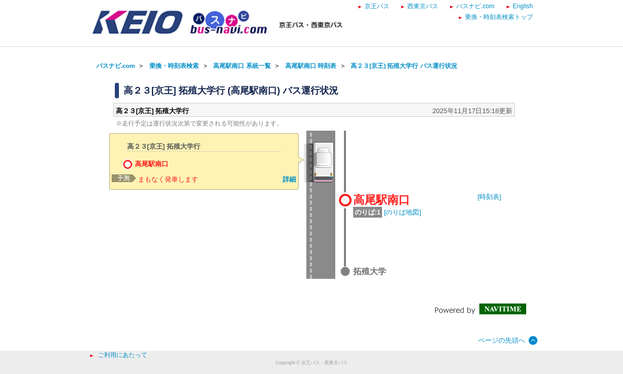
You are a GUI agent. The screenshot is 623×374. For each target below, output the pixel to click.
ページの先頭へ (501, 340)
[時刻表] (489, 197)
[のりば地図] (402, 212)
